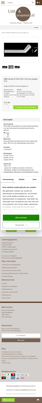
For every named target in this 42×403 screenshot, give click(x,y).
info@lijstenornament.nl (9, 249)
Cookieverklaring (7, 276)
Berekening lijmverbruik (9, 267)
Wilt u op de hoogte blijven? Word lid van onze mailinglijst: (11, 330)
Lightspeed (32, 390)
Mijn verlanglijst (7, 317)
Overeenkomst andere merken (11, 270)
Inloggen (36, 27)
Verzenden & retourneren (10, 292)
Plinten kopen (6, 363)
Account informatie (8, 310)
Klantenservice (6, 295)
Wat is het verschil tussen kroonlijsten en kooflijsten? (19, 356)
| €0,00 (8, 400)
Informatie (7, 120)
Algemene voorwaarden (9, 286)
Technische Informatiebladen (11, 265)
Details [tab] (21, 179)
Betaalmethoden (7, 289)
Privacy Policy (6, 298)
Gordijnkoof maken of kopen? (11, 352)
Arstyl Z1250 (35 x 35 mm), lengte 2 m (18, 32)
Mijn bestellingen (7, 312)
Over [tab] (35, 179)
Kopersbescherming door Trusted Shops (15, 273)
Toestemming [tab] (8, 179)
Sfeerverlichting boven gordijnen (12, 354)
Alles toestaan (21, 218)
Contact (4, 283)
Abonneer (21, 340)
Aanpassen (21, 225)
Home (3, 32)
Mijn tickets (5, 314)
